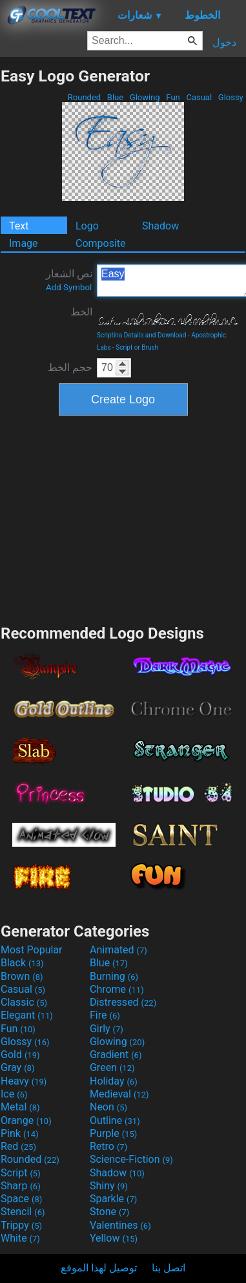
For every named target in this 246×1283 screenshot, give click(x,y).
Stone (109, 1211)
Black (22, 963)
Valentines (120, 1225)
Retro (108, 1146)
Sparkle (113, 1199)
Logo (87, 226)
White (20, 1238)
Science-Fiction (131, 1159)
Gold (20, 1054)
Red (18, 1146)
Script (21, 1173)
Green (112, 1067)
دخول (224, 42)
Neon (108, 1107)
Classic (24, 1002)
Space (21, 1199)
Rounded (84, 97)
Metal (20, 1107)
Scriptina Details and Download (141, 335)
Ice (14, 1094)
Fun (173, 97)
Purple (113, 1133)
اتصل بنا (168, 1268)
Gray (17, 1067)
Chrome (117, 989)
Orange (26, 1120)
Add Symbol (69, 287)
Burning (114, 976)
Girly (106, 1029)
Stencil (23, 1211)
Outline (115, 1120)
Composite (101, 243)
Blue (115, 97)
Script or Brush (137, 347)
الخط (81, 312)
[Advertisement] (123, 518)
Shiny (109, 1186)
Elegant (27, 1015)
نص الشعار (69, 280)
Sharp (21, 1186)
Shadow (160, 226)
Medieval (119, 1094)
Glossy (230, 97)
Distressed (123, 1002)
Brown (22, 976)
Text (18, 226)
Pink (20, 1133)
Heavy (23, 1081)
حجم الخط (70, 367)
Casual (199, 97)
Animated (118, 950)
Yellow (114, 1238)
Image (23, 243)
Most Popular (32, 950)
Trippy (21, 1225)
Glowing (145, 97)
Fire (105, 1015)
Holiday (114, 1081)
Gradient (115, 1054)
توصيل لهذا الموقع (99, 1268)
